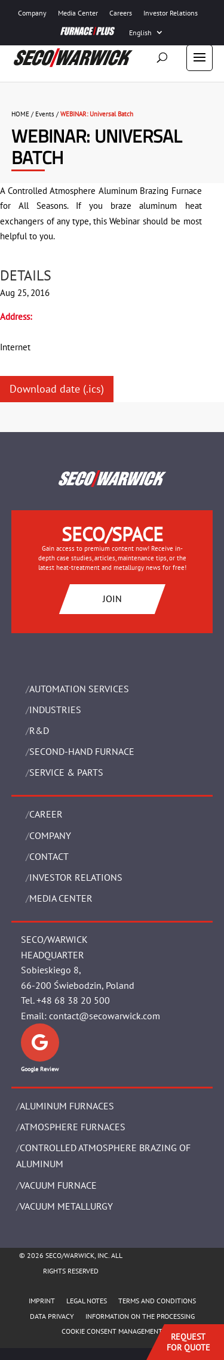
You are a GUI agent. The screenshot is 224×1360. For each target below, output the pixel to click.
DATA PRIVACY (52, 1316)
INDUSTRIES (55, 710)
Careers (120, 12)
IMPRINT (42, 1300)
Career (46, 814)
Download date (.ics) (57, 389)
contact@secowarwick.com (104, 1016)
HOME (20, 114)
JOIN (112, 599)
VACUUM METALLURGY (66, 1206)
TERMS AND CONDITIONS (157, 1300)
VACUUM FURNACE (58, 1185)
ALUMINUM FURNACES (67, 1106)
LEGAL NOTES (86, 1300)
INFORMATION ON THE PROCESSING (140, 1316)
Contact (49, 856)
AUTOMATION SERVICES (79, 689)
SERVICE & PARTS (66, 772)
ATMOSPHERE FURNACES (72, 1127)
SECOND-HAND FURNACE (81, 751)
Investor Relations (170, 12)
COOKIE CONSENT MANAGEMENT (112, 1331)
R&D (39, 730)
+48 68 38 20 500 (73, 1000)
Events (44, 114)
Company (32, 12)
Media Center (78, 12)
